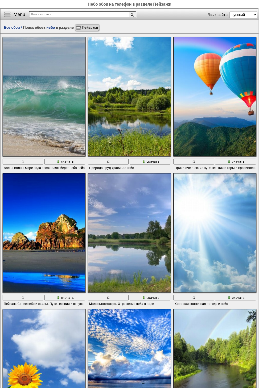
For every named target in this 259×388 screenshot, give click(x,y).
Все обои (12, 27)
